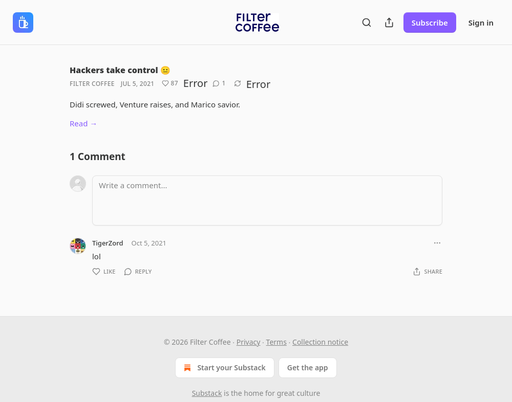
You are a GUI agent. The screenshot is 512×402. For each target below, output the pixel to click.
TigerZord (107, 243)
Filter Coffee (92, 83)
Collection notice (320, 342)
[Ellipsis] (437, 243)
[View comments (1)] (218, 83)
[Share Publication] (389, 22)
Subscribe (430, 22)
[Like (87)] (170, 83)
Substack (207, 393)
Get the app (307, 367)
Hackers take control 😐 (120, 70)
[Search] (366, 22)
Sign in (481, 22)
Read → (83, 123)
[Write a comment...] (267, 200)
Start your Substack (223, 367)
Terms (276, 342)
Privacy (249, 342)
